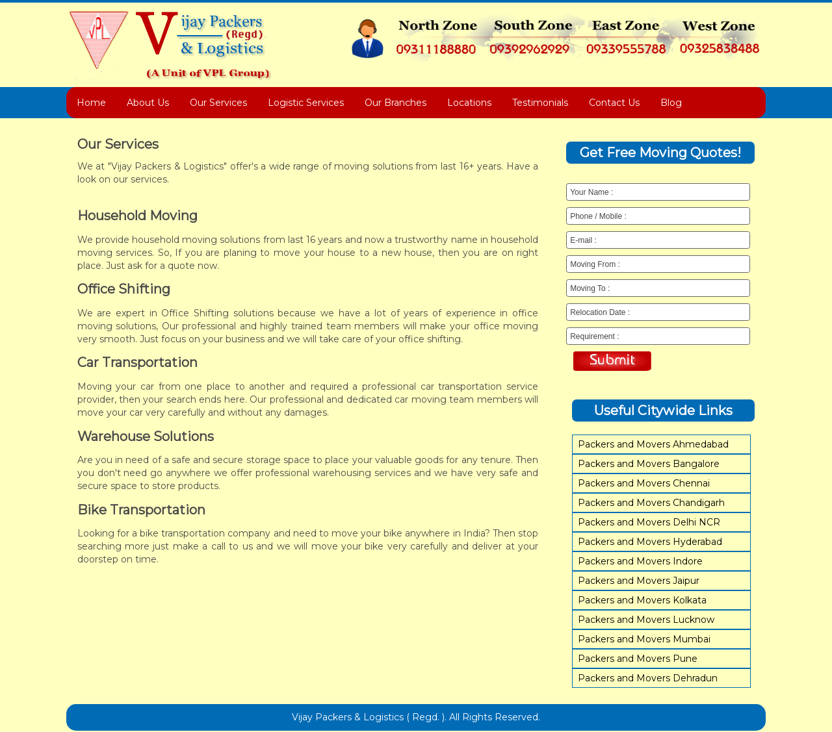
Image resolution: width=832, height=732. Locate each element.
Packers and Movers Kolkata (642, 600)
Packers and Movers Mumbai (644, 639)
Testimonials (540, 102)
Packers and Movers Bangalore (649, 464)
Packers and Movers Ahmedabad (653, 444)
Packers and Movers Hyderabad (650, 542)
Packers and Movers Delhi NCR (649, 522)
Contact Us (614, 102)
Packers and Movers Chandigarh (651, 503)
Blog (671, 102)
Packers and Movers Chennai (644, 483)
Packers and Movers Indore (640, 561)
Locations (469, 102)
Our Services (218, 102)
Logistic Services (306, 102)
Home (91, 102)
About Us (148, 102)
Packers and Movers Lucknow (646, 619)
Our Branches (395, 102)
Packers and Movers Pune (637, 658)
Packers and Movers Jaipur (638, 581)
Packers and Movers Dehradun (648, 678)
